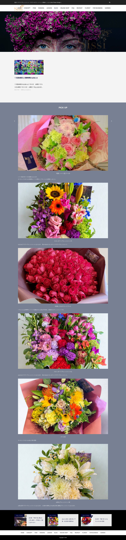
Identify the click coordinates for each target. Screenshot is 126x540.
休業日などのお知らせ (26, 89)
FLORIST (87, 8)
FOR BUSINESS (97, 8)
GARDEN (107, 8)
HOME (22, 532)
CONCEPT (27, 8)
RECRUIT (79, 8)
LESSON (49, 8)
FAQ (73, 8)
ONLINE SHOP (64, 8)
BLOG (56, 8)
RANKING (41, 8)
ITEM (34, 8)
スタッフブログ (19, 515)
